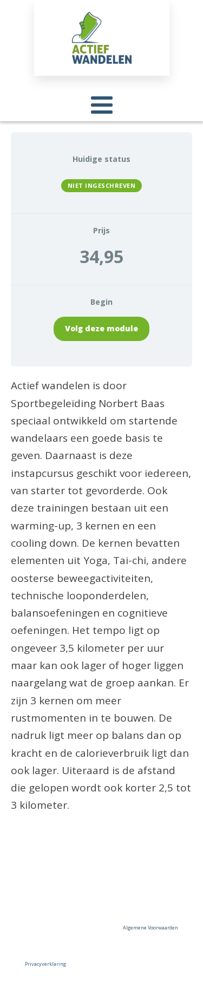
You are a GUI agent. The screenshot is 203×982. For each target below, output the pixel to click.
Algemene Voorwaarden (150, 927)
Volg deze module (101, 328)
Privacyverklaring (45, 963)
